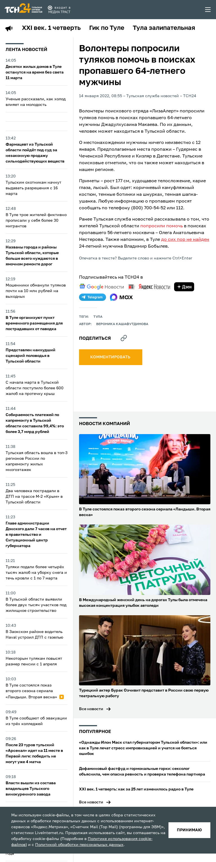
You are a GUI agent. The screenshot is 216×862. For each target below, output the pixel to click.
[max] (121, 297)
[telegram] (92, 297)
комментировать (110, 357)
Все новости (91, 709)
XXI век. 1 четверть (51, 28)
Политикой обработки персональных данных (79, 845)
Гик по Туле (106, 28)
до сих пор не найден (185, 239)
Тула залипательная (164, 28)
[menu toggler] (208, 9)
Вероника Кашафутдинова (122, 324)
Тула (97, 317)
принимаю (189, 830)
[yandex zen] (184, 286)
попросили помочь (161, 226)
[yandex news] (149, 287)
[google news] (101, 287)
